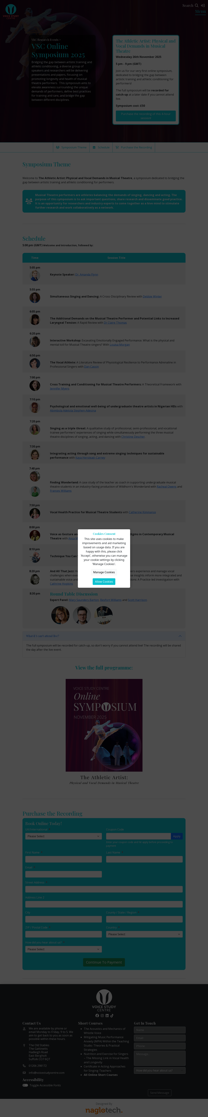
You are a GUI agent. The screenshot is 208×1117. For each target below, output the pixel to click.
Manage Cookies (104, 572)
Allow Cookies (104, 582)
